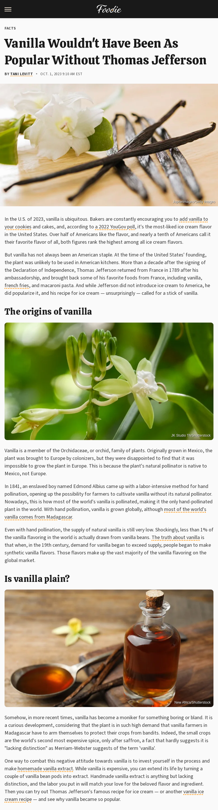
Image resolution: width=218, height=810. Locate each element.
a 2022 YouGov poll (115, 226)
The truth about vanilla (176, 537)
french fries (17, 285)
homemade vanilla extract (45, 768)
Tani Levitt (21, 74)
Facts (10, 28)
